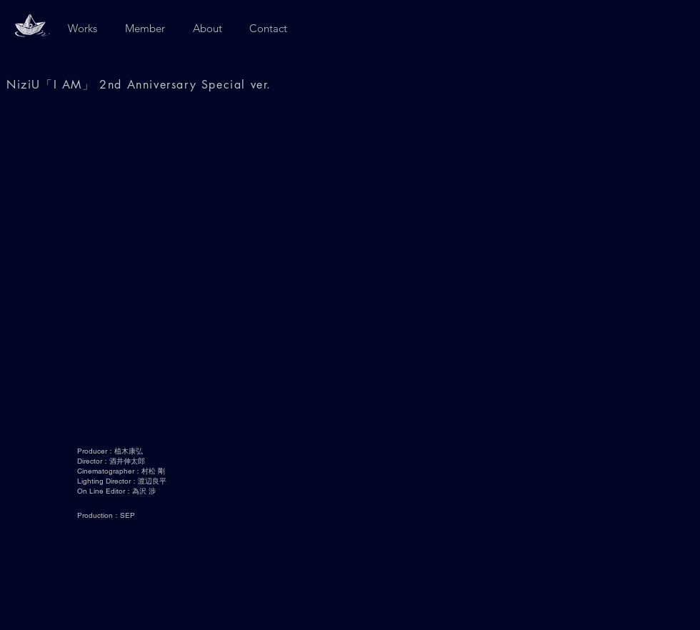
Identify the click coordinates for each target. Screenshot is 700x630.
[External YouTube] (349, 274)
